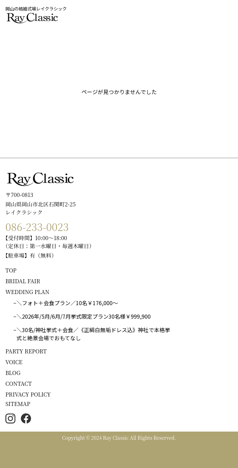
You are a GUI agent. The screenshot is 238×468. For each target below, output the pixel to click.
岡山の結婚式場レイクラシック (36, 8)
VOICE (13, 362)
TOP (11, 270)
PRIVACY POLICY (28, 394)
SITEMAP (17, 404)
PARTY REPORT (26, 351)
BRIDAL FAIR (22, 281)
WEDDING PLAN (27, 292)
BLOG (13, 373)
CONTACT (18, 383)
